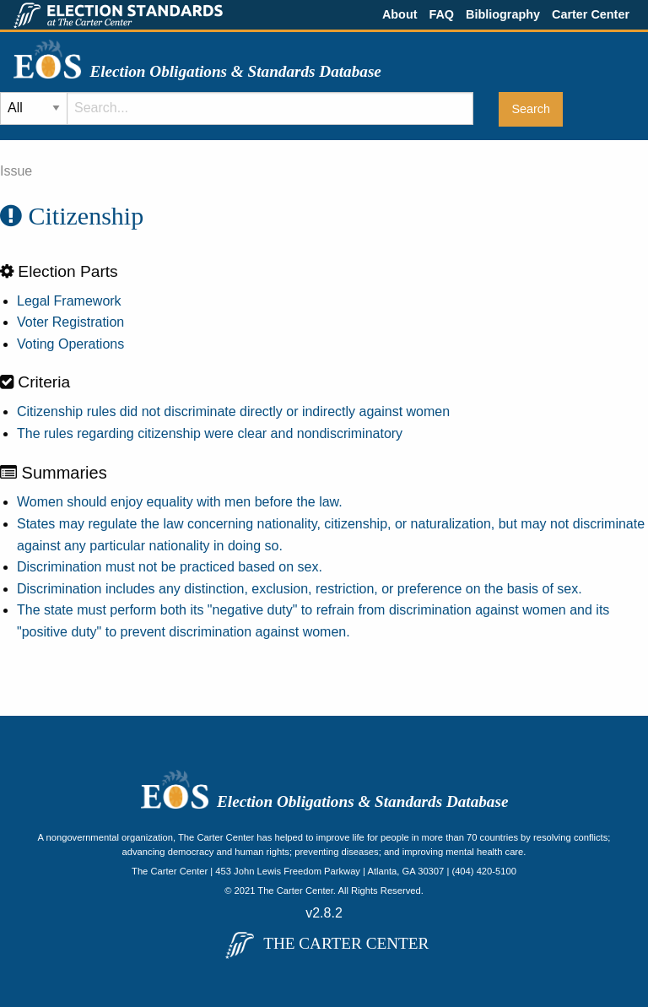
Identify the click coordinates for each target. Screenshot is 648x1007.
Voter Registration (70, 322)
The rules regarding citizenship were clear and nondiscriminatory (209, 433)
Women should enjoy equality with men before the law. (180, 502)
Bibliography (503, 14)
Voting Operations (70, 344)
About (400, 14)
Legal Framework (69, 301)
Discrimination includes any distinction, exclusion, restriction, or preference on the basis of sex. (299, 589)
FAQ (441, 14)
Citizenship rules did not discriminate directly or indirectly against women (233, 411)
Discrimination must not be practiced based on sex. (169, 567)
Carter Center (590, 14)
